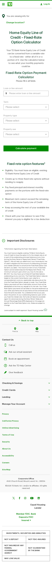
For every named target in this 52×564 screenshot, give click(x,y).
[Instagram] (25, 497)
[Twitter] (13, 497)
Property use (9, 128)
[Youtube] (31, 497)
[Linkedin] (39, 497)
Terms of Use (8, 433)
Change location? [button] (15, 21)
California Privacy (10, 419)
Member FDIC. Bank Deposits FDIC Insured (26, 516)
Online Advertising (10, 426)
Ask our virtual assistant (18, 351)
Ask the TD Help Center (18, 364)
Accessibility (8, 454)
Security (6, 440)
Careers (5, 461)
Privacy (5, 412)
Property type (10, 114)
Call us (10, 344)
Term (5, 101)
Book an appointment (17, 357)
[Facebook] (19, 497)
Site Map (6, 468)
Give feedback (14, 371)
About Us (6, 447)
